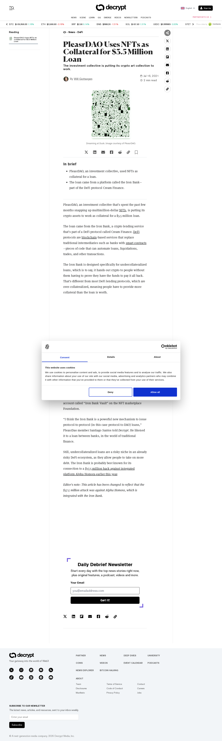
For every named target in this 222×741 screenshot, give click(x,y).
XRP (74, 24)
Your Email (77, 582)
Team (78, 684)
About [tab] (157, 357)
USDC (156, 24)
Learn (92, 18)
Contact (141, 684)
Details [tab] (111, 357)
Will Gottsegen (83, 78)
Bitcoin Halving (109, 670)
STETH (188, 24)
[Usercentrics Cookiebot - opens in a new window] (163, 346)
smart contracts (136, 243)
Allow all (155, 392)
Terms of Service (114, 684)
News (74, 18)
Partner (81, 655)
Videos (117, 18)
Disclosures (81, 688)
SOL (128, 24)
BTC (11, 24)
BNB (99, 24)
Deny (110, 392)
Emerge (107, 18)
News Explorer (85, 670)
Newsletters (131, 18)
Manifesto (80, 692)
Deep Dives (130, 655)
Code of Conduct (115, 688)
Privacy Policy (113, 692)
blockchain (89, 237)
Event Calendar (133, 663)
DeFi (136, 232)
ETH (43, 24)
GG (99, 18)
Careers (141, 688)
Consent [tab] (65, 357)
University (154, 655)
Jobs (139, 692)
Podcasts (146, 18)
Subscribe (17, 724)
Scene (83, 18)
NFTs (122, 210)
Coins (79, 663)
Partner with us (202, 17)
